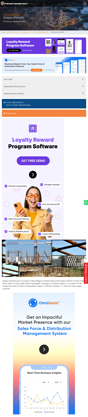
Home (3, 32)
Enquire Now (9, 113)
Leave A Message (85, 273)
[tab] (44, 79)
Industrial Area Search (41, 32)
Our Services (25, 32)
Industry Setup (13, 32)
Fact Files (8, 79)
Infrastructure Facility (14, 93)
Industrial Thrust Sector (14, 86)
